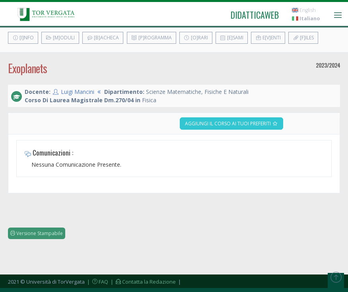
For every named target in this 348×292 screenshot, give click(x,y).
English (304, 10)
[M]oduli (60, 37)
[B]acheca (103, 37)
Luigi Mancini (77, 91)
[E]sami (231, 37)
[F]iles (303, 37)
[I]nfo (23, 37)
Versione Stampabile (36, 233)
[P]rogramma (151, 37)
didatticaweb (255, 14)
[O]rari (196, 37)
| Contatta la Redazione (142, 281)
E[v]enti (268, 37)
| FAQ (97, 281)
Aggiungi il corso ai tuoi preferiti (231, 123)
